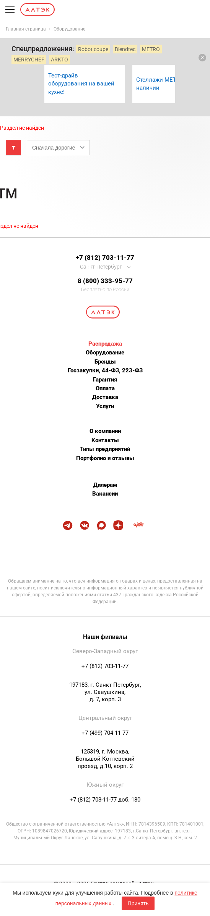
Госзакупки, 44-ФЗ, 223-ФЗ (105, 370)
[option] (84, 84)
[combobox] (58, 147)
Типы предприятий (105, 449)
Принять (138, 903)
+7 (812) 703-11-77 (105, 257)
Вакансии (105, 493)
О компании (105, 431)
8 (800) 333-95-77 (105, 281)
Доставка (105, 397)
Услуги (105, 406)
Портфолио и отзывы (105, 458)
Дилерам (105, 484)
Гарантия (105, 379)
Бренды (105, 361)
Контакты (105, 440)
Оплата (105, 388)
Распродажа (105, 343)
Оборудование (105, 352)
